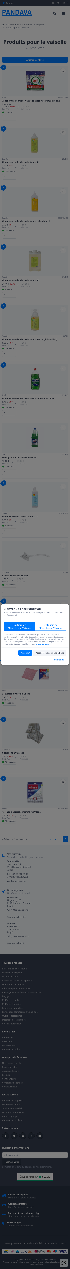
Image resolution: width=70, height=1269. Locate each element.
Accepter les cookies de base (50, 652)
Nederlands (58, 659)
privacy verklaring (43, 644)
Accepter (25, 652)
